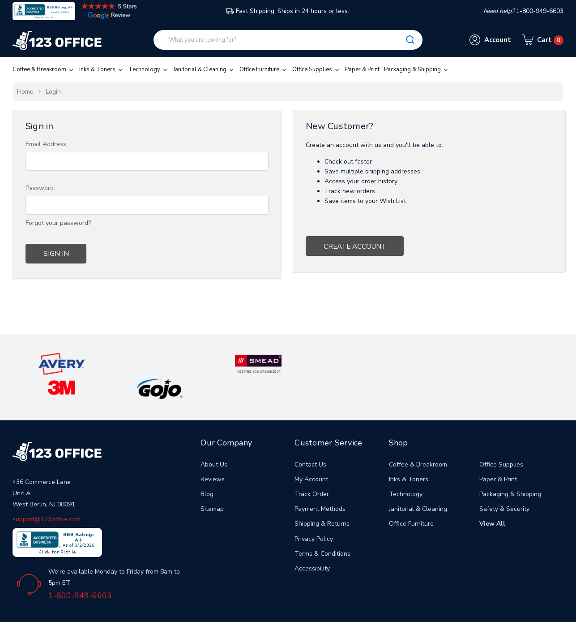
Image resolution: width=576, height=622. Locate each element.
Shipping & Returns (322, 497)
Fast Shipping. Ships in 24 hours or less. (287, 11)
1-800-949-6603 (80, 569)
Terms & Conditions (322, 527)
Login (53, 91)
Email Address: (47, 144)
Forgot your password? (58, 223)
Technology (148, 69)
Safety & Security (504, 483)
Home (25, 91)
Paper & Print (362, 69)
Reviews (213, 453)
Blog (207, 468)
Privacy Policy (313, 513)
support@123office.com (47, 493)
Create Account (350, 245)
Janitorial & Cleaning (204, 69)
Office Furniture (263, 69)
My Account (311, 453)
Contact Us (310, 438)
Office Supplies (316, 69)
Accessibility (312, 542)
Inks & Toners (101, 69)
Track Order (311, 468)
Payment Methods (320, 483)
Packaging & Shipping (416, 69)
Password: (40, 188)
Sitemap (212, 483)
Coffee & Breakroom (44, 69)
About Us (214, 438)
